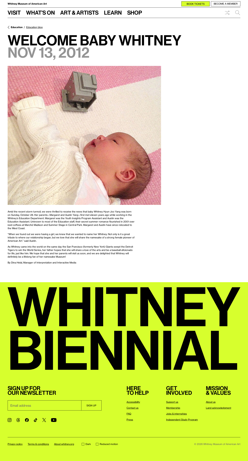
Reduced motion (107, 444)
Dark (86, 444)
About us (211, 401)
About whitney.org (64, 444)
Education (17, 27)
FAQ (129, 413)
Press (130, 419)
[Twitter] (44, 420)
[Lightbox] (84, 135)
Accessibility (133, 401)
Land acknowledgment (218, 407)
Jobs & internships (176, 413)
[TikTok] (35, 420)
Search (237, 12)
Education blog (34, 27)
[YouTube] (53, 420)
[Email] (44, 405)
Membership (173, 407)
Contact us (132, 407)
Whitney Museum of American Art (27, 3)
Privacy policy (15, 444)
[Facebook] (26, 420)
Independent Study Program (182, 419)
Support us (172, 401)
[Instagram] (9, 420)
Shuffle (227, 12)
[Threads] (18, 420)
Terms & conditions (38, 444)
